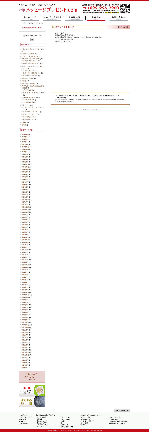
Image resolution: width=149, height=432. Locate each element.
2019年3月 (25, 184)
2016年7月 (25, 219)
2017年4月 (25, 204)
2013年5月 (25, 310)
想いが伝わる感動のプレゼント (45, 415)
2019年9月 (25, 172)
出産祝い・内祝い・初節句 (30, 56)
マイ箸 (62, 421)
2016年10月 (25, 212)
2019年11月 (25, 167)
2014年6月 (25, 277)
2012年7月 (25, 335)
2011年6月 (25, 357)
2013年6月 (25, 307)
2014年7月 (25, 275)
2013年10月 (25, 297)
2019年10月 (25, 169)
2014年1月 (25, 290)
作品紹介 (97, 18)
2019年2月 (25, 187)
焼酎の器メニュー (28, 119)
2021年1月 (25, 144)
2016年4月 (25, 227)
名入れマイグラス (42, 423)
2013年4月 (25, 312)
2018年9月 (25, 192)
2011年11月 (25, 355)
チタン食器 (84, 423)
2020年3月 (25, 157)
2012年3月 (25, 345)
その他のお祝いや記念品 (29, 97)
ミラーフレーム (41, 426)
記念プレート (64, 424)
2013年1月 (25, 320)
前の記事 (86, 110)
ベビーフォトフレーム (87, 421)
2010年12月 (25, 362)
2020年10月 (25, 149)
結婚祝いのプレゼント (30, 75)
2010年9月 (25, 365)
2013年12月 (25, 292)
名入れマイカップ (28, 117)
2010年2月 (25, 367)
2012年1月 (25, 350)
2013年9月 (25, 300)
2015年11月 (25, 240)
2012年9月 (25, 330)
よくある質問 (32, 401)
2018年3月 (25, 197)
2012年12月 (25, 322)
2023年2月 (25, 139)
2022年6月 (25, 142)
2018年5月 (25, 194)
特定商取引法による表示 (117, 423)
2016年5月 (25, 225)
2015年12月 (25, 237)
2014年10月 (25, 267)
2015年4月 (25, 257)
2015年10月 (25, 242)
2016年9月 (25, 214)
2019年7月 (25, 174)
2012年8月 (25, 332)
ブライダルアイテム (29, 70)
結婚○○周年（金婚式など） (31, 73)
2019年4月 (25, 182)
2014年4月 (25, 282)
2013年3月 (25, 315)
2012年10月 (25, 327)
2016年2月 (25, 232)
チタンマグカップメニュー (31, 112)
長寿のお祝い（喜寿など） (31, 63)
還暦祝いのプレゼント (30, 61)
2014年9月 (25, 270)
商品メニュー (26, 105)
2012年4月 (25, 342)
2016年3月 (25, 230)
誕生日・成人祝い (27, 78)
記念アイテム (85, 424)
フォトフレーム (65, 417)
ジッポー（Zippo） (66, 419)
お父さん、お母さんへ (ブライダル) (33, 49)
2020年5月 (25, 152)
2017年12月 (25, 199)
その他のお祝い (28, 100)
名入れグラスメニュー (30, 114)
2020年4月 (25, 154)
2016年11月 (25, 209)
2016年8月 (25, 217)
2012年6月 (25, 337)
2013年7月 (25, 305)
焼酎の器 (39, 419)
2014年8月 (25, 272)
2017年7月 (25, 202)
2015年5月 (25, 255)
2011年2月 (25, 360)
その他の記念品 (28, 102)
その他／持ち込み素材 (67, 426)
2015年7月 (25, 250)
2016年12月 (25, 207)
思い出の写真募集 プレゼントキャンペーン (32, 390)
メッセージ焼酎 (41, 417)
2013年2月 (25, 317)
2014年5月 (25, 280)
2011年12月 (25, 352)
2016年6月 (25, 222)
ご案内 (24, 122)
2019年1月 (25, 189)
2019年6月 (25, 177)
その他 (24, 125)
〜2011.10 (32, 376)
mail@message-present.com (106, 8)
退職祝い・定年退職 (28, 54)
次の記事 (95, 110)
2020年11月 (25, 147)
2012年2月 (25, 347)
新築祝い (24, 81)
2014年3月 (25, 285)
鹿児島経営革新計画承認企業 (118, 421)
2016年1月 (25, 235)
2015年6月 (25, 252)
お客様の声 (74, 18)
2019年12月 (25, 164)
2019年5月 (25, 179)
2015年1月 (25, 262)
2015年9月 (25, 244)
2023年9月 (25, 137)
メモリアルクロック (42, 424)
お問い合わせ (119, 18)
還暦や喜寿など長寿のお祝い (31, 59)
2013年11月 (25, 295)
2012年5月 (25, 340)
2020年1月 (25, 162)
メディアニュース (115, 417)
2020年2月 (25, 159)
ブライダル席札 (28, 90)
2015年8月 (25, 247)
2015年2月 (25, 260)
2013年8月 (25, 302)
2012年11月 (25, 325)
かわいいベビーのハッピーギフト (90, 415)
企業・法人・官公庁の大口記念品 (33, 92)
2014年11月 (25, 265)
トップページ (30, 18)
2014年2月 (25, 287)
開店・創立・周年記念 (29, 83)
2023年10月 (25, 134)
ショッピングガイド (52, 18)
